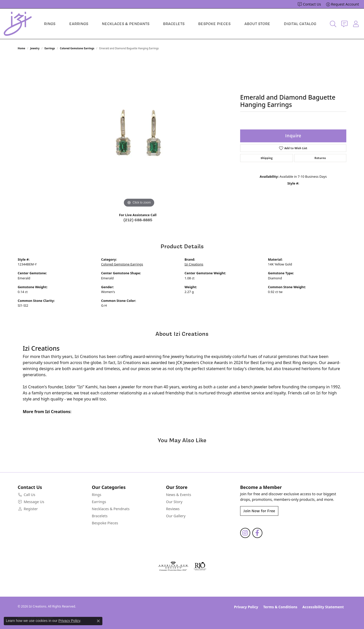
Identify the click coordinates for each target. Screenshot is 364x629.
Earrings (78, 23)
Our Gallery (176, 515)
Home (21, 48)
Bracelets (174, 23)
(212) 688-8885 (137, 219)
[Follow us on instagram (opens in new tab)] (245, 533)
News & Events (178, 494)
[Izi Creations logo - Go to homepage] (18, 24)
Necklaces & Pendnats (110, 508)
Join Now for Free (259, 510)
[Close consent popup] (98, 620)
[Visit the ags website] (173, 566)
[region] (139, 133)
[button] (333, 24)
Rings (49, 23)
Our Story (174, 501)
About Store (257, 23)
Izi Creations (194, 264)
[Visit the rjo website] (200, 566)
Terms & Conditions (280, 606)
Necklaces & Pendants (125, 23)
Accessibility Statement (323, 606)
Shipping (266, 158)
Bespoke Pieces (214, 23)
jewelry (34, 48)
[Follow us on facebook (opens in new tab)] (257, 533)
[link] (309, 4)
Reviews (173, 508)
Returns (320, 158)
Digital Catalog (300, 23)
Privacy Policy (246, 606)
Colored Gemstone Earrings (77, 48)
